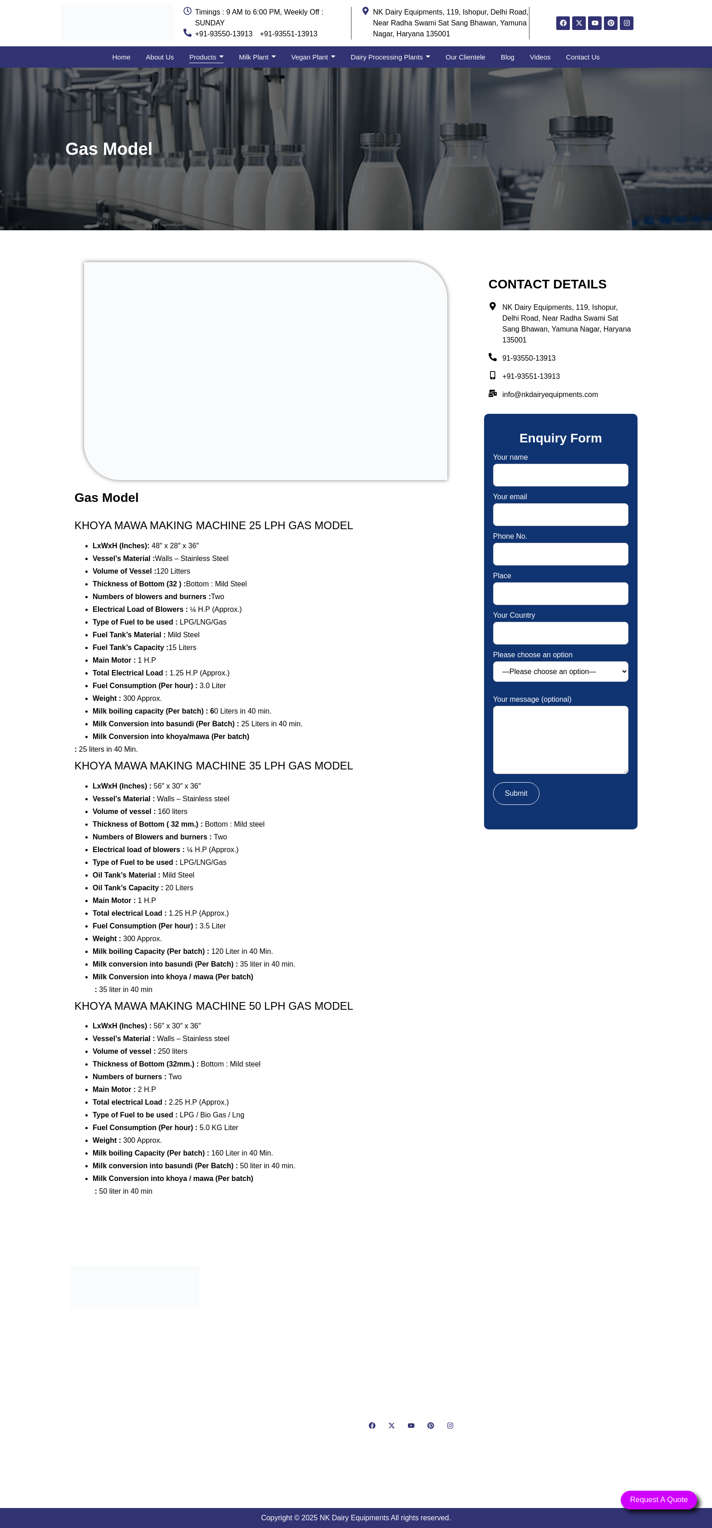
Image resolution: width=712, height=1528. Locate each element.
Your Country (560, 624)
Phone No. (560, 545)
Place (560, 584)
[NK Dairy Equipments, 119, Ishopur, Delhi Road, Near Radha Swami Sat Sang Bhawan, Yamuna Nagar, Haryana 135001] (577, 1373)
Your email (560, 505)
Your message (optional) (560, 735)
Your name (560, 466)
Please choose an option (560, 666)
